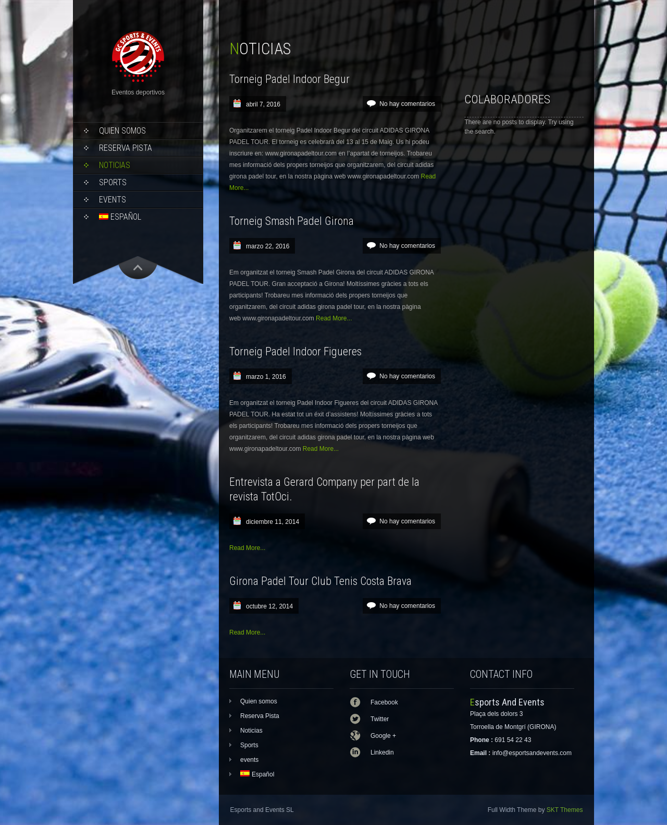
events (112, 200)
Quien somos (122, 131)
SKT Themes (565, 810)
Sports (113, 182)
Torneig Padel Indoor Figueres (295, 351)
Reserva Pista (125, 148)
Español (120, 217)
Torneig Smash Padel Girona (291, 221)
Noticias (114, 165)
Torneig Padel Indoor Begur (289, 79)
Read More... (334, 318)
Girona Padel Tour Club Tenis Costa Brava (320, 581)
